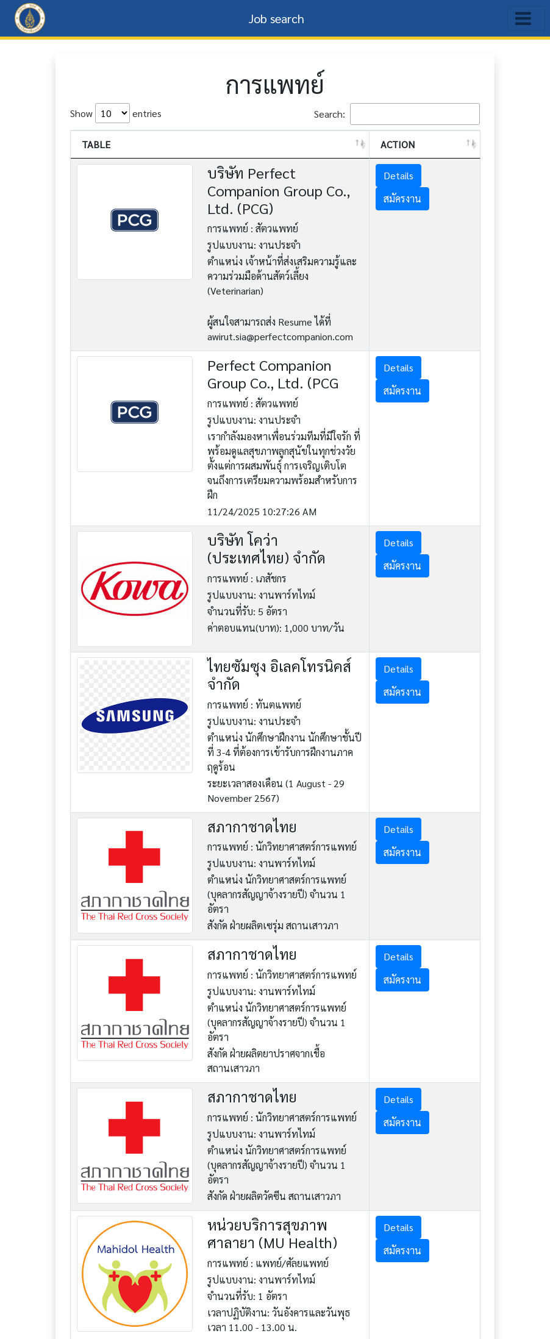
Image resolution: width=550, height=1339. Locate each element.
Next (459, 1279)
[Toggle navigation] (526, 18)
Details (418, 175)
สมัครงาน (422, 198)
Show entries (116, 113)
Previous (381, 1279)
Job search (276, 18)
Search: (397, 114)
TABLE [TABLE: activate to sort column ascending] (96, 144)
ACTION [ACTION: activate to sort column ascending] (417, 144)
